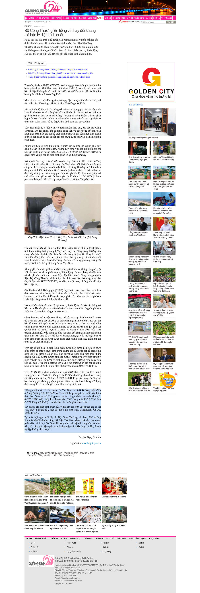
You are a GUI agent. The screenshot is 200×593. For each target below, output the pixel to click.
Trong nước (55, 18)
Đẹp (123, 18)
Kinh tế (100, 18)
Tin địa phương (42, 18)
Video (31, 18)
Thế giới (65, 18)
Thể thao (116, 18)
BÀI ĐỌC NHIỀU (136, 104)
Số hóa (156, 18)
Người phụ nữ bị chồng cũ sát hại (143, 138)
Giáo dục (92, 18)
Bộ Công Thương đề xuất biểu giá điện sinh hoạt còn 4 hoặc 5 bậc (57, 69)
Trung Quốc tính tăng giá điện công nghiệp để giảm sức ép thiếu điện (59, 77)
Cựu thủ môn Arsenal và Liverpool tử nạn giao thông (139, 159)
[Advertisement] (114, 70)
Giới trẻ (129, 18)
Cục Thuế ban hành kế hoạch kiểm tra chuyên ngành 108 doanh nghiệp (87, 528)
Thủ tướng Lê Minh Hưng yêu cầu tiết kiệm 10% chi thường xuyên (163, 235)
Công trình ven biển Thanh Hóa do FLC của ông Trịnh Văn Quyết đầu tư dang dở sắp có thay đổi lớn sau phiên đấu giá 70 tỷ (36, 503)
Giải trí (108, 18)
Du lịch (149, 18)
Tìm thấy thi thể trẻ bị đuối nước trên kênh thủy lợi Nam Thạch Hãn (139, 366)
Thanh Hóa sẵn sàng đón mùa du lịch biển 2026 (138, 210)
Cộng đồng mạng (137, 539)
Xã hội (74, 18)
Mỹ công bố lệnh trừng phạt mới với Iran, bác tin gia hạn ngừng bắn (163, 366)
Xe (162, 18)
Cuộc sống (139, 18)
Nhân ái (168, 18)
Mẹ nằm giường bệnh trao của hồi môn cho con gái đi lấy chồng (162, 210)
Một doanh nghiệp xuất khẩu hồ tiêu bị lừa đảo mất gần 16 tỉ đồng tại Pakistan (62, 500)
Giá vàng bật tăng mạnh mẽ (114, 497)
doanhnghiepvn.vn (91, 443)
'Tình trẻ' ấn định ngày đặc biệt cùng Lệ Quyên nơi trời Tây (163, 312)
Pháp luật (82, 18)
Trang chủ (26, 18)
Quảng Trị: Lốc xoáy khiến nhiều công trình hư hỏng (163, 259)
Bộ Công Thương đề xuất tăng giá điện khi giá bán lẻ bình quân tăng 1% (60, 73)
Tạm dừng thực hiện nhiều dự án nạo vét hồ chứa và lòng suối (139, 184)
